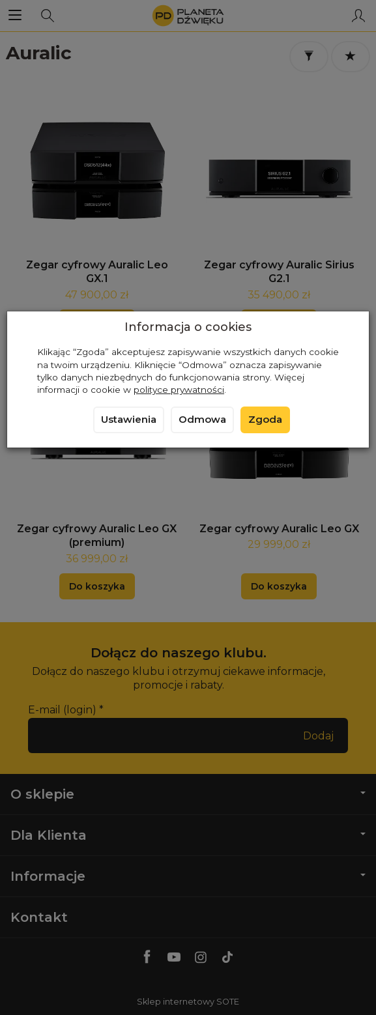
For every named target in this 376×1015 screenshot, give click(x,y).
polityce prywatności (179, 389)
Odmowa (202, 419)
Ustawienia (128, 419)
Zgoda (265, 419)
